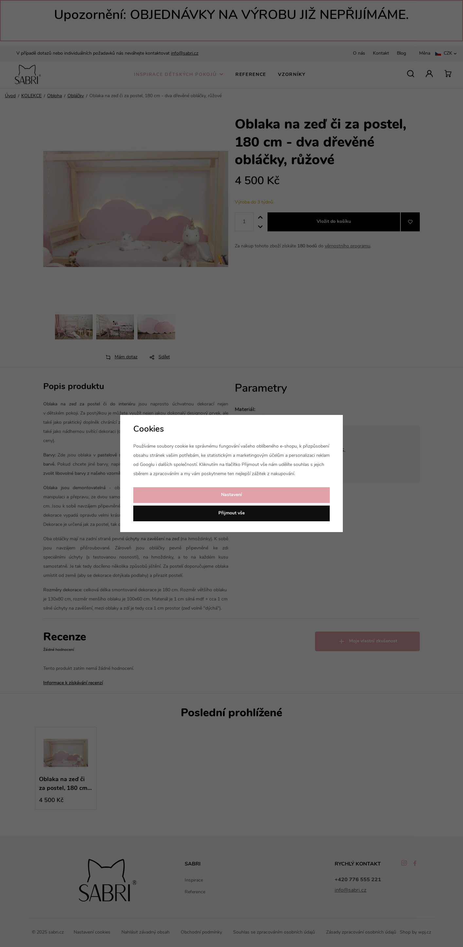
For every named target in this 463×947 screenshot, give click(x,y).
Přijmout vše (231, 513)
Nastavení (231, 494)
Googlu (147, 464)
